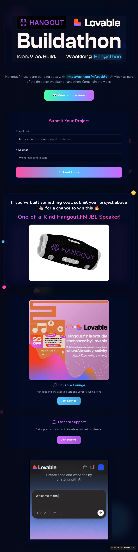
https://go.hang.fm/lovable (87, 76)
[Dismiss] (134, 548)
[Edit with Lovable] (120, 548)
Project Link (22, 131)
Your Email (22, 150)
